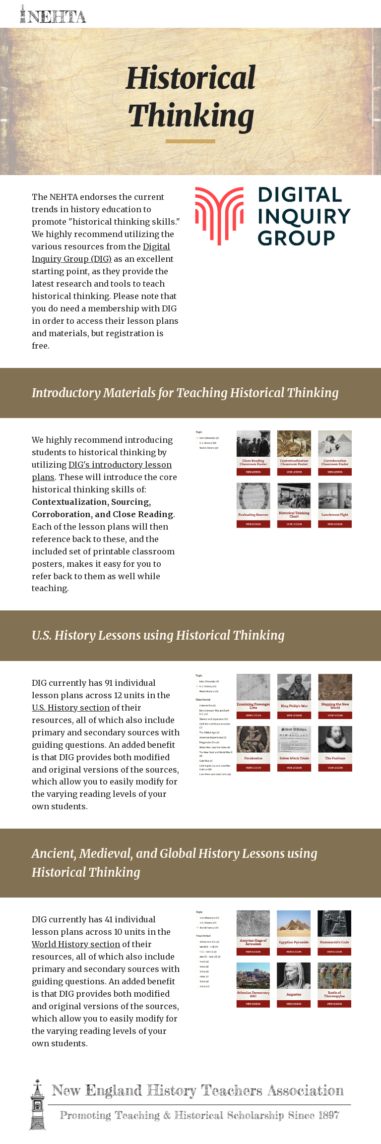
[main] (190, 101)
